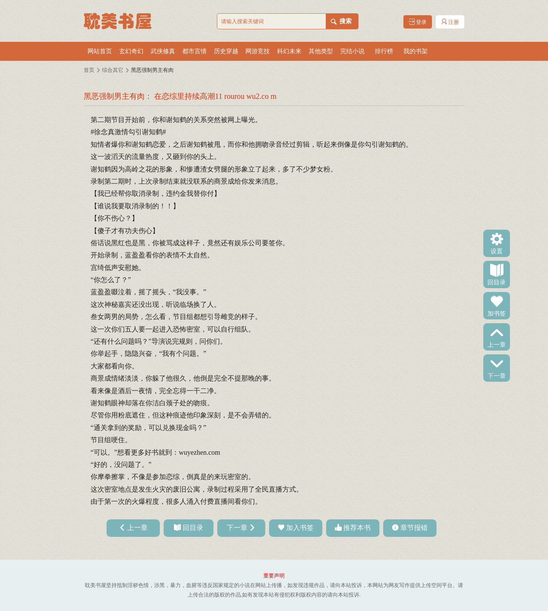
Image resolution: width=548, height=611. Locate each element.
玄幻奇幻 (131, 51)
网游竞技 (257, 51)
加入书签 (300, 528)
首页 (89, 70)
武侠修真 (163, 51)
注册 (450, 22)
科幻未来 (289, 51)
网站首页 (100, 51)
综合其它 (112, 70)
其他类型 (321, 51)
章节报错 (414, 528)
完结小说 (352, 51)
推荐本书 (357, 528)
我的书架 (415, 51)
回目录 (496, 281)
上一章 (496, 344)
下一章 (496, 375)
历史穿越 (226, 51)
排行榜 (384, 51)
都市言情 (194, 51)
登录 (418, 22)
